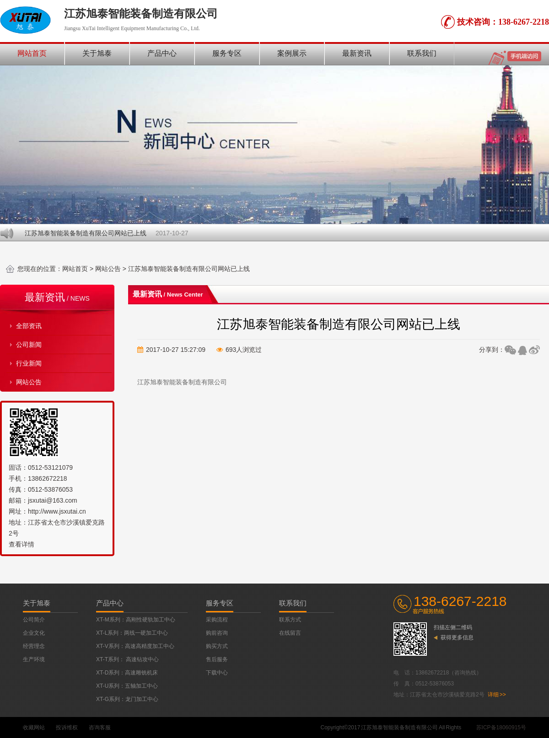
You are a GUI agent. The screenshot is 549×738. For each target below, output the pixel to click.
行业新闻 (29, 363)
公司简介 (34, 619)
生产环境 (34, 659)
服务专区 (227, 53)
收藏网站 (34, 727)
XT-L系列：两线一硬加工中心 (132, 633)
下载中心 (217, 672)
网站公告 (108, 268)
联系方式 (290, 619)
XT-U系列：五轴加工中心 (127, 686)
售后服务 (217, 659)
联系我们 (421, 53)
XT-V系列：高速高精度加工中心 (135, 646)
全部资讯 (29, 326)
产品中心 (162, 53)
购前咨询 (217, 633)
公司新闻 (29, 344)
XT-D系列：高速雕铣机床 (127, 672)
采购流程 (217, 619)
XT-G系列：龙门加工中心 (127, 699)
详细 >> (497, 694)
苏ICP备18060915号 (501, 727)
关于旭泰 (97, 53)
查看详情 (21, 544)
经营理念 (34, 646)
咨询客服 (100, 727)
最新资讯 (356, 53)
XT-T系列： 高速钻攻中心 (127, 659)
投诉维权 (67, 727)
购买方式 (217, 646)
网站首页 (32, 53)
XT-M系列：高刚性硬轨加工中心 (135, 619)
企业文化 (34, 633)
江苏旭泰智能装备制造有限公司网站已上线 (86, 233)
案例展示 (292, 53)
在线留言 (290, 633)
